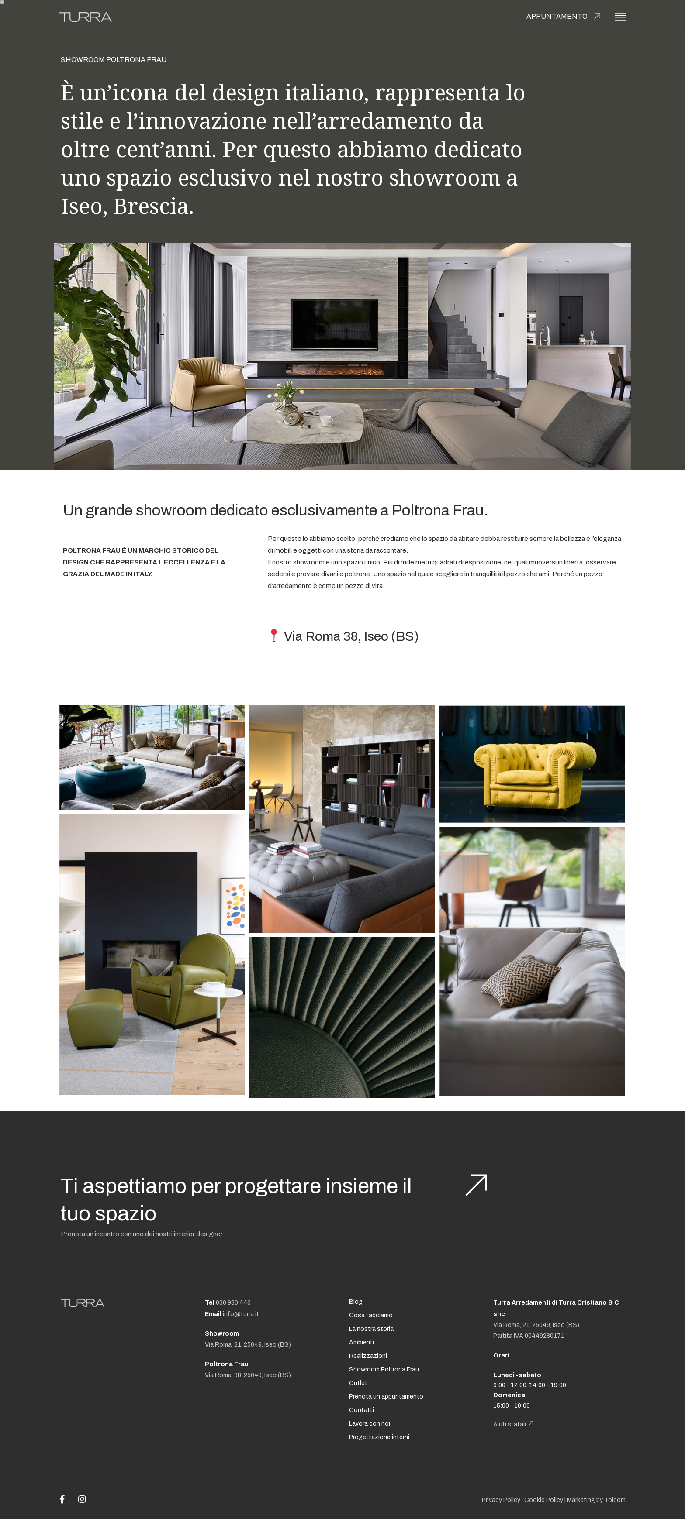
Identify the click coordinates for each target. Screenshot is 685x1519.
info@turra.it (241, 1314)
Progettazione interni (379, 1437)
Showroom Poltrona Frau (384, 1369)
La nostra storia (371, 1329)
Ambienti (361, 1342)
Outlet (358, 1383)
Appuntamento (557, 16)
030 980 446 (233, 1302)
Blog (356, 1302)
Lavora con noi (369, 1423)
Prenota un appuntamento (386, 1396)
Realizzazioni (368, 1356)
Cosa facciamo (371, 1315)
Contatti (361, 1410)
